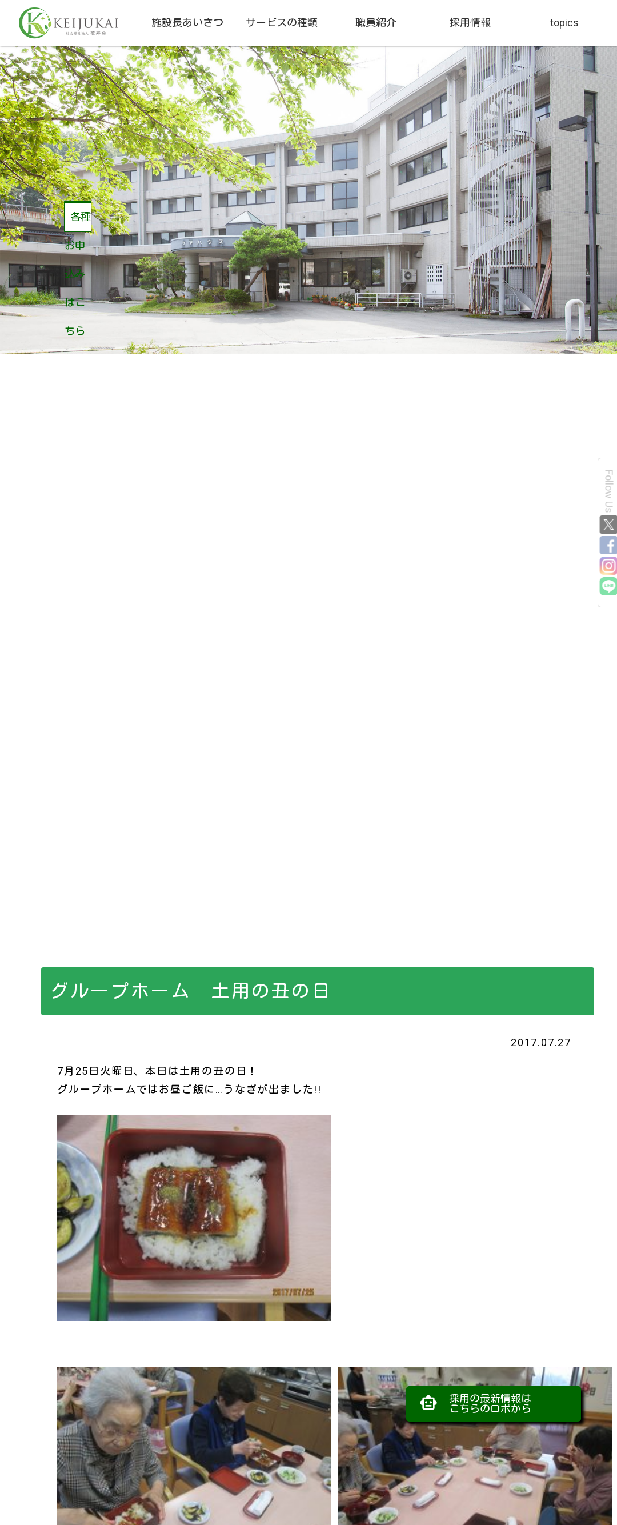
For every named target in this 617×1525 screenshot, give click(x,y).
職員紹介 (375, 23)
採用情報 (470, 23)
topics (564, 23)
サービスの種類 (282, 23)
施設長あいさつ (187, 23)
